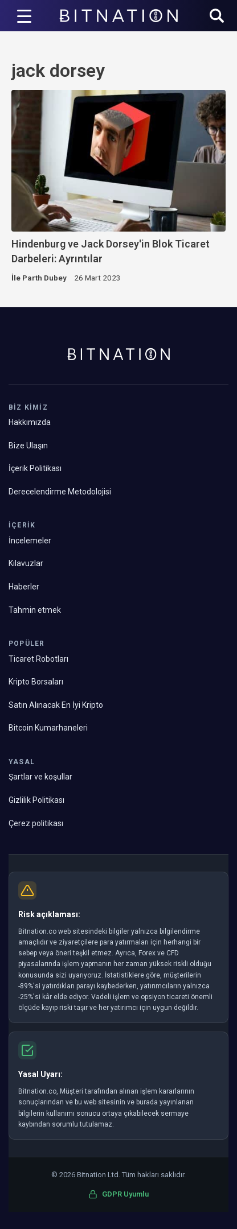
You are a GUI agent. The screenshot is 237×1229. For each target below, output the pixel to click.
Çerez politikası (36, 823)
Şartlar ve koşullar (40, 776)
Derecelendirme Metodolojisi (60, 491)
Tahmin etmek (35, 609)
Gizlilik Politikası (36, 800)
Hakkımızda (30, 422)
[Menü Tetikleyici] (24, 16)
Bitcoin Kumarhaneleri (48, 727)
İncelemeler (30, 540)
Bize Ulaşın (28, 445)
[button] (216, 17)
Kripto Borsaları (36, 681)
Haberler (24, 586)
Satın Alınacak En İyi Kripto (56, 705)
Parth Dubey (44, 277)
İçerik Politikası (35, 468)
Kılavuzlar (26, 563)
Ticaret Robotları (38, 658)
